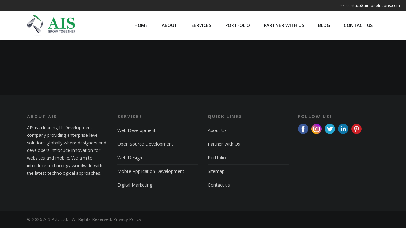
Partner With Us (224, 144)
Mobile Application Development (150, 171)
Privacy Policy (127, 219)
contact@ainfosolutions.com (370, 5)
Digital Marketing (134, 185)
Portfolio (217, 158)
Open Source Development (145, 144)
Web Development (136, 130)
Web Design (129, 158)
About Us (217, 130)
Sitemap (216, 171)
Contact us (219, 185)
